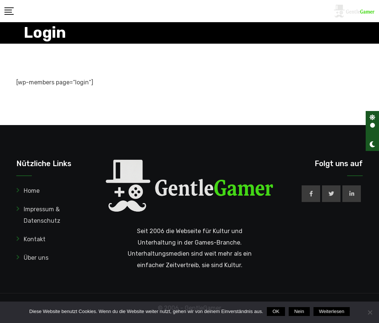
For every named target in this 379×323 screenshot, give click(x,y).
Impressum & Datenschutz (42, 215)
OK (275, 311)
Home (32, 190)
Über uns (36, 257)
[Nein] (369, 312)
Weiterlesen (331, 311)
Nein (299, 311)
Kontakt (35, 239)
